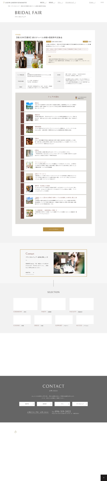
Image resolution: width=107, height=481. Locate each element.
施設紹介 (86, 442)
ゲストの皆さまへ (88, 457)
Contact (11, 471)
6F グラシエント (77, 452)
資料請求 (51, 2)
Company (31, 471)
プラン (59, 2)
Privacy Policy (24, 471)
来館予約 (42, 2)
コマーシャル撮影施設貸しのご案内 (16, 464)
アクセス (91, 2)
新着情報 (86, 449)
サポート (74, 454)
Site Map (17, 471)
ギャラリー (87, 454)
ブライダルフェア (69, 2)
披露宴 (73, 447)
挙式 (73, 444)
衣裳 (73, 459)
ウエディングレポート (89, 447)
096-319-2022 (63, 411)
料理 (73, 457)
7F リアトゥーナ (77, 449)
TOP (73, 442)
